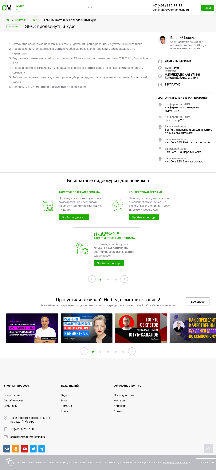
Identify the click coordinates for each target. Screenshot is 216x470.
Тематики (21, 20)
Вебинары (10, 405)
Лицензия (120, 405)
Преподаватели (124, 394)
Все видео (198, 318)
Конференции (13, 394)
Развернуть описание (175, 462)
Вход (204, 7)
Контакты (120, 400)
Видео (65, 394)
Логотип (119, 410)
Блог (64, 400)
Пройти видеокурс (82, 228)
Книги (64, 410)
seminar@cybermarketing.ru (171, 9)
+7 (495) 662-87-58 (167, 6)
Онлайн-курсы (13, 400)
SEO (35, 20)
